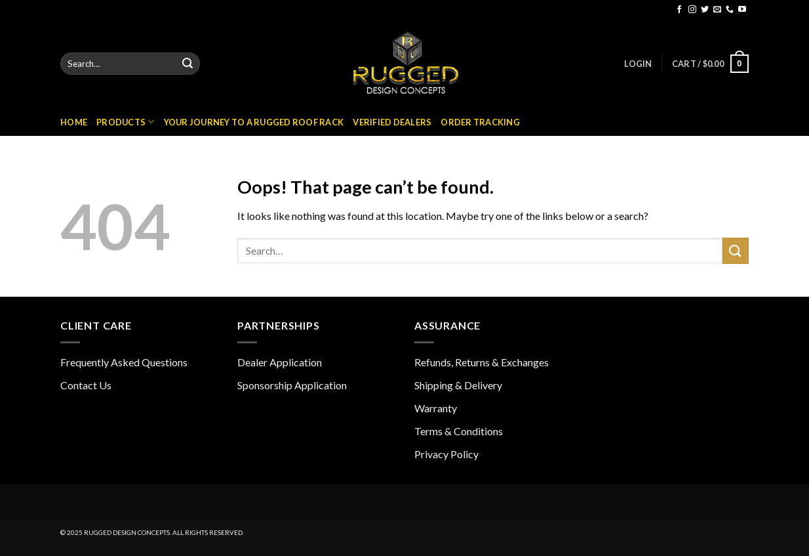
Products (125, 122)
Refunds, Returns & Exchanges (481, 362)
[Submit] (187, 64)
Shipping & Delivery (458, 385)
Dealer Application (279, 362)
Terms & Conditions (458, 431)
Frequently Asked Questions (123, 362)
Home (73, 122)
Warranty (435, 408)
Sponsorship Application (292, 385)
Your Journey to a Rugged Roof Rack (254, 122)
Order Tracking (480, 122)
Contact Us (85, 385)
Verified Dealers (392, 122)
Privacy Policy (446, 454)
